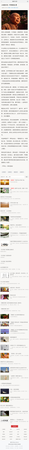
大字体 (12, 7)
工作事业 (18, 436)
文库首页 (4, 172)
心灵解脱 (3, 429)
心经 (18, 431)
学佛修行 (25, 434)
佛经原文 (16, 444)
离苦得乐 (3, 436)
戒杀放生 (18, 429)
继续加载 (14, 426)
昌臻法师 (3, 439)
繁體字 (9, 7)
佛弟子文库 (14, 1)
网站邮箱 (19, 444)
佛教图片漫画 (18, 439)
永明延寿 (10, 436)
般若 (18, 434)
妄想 (11, 429)
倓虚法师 (10, 431)
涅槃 (3, 431)
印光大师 (25, 439)
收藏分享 (22, 172)
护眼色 (14, 7)
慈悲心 (25, 431)
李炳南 (3, 434)
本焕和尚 (25, 429)
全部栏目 (10, 172)
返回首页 (9, 444)
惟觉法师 (25, 436)
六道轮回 (10, 434)
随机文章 (16, 172)
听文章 (17, 7)
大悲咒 (11, 439)
